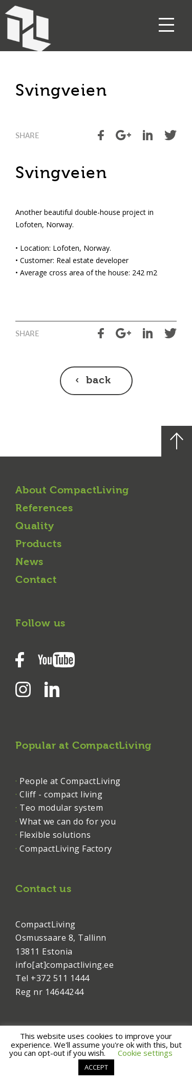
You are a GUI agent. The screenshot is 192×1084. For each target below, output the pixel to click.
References (44, 509)
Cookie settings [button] (145, 1053)
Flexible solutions (55, 834)
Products (38, 544)
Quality (34, 527)
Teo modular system (61, 807)
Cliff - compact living (60, 794)
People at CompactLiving (70, 781)
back (98, 381)
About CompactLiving (72, 491)
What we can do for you (67, 821)
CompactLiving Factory (65, 848)
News (29, 562)
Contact (36, 580)
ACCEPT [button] (96, 1067)
